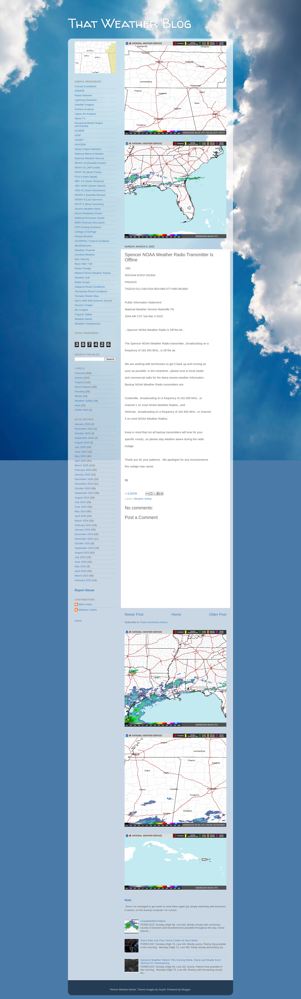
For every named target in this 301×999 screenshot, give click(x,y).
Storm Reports (83, 386)
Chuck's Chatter (84, 305)
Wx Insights (81, 309)
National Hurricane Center (90, 218)
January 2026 (82, 424)
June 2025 (81, 451)
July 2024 (80, 502)
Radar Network (83, 95)
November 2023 (84, 538)
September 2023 (84, 548)
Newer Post (134, 614)
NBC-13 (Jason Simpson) (89, 181)
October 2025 (82, 433)
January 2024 (82, 529)
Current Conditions (85, 86)
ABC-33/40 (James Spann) (90, 185)
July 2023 (80, 557)
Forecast (80, 373)
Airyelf (162, 989)
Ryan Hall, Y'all (83, 263)
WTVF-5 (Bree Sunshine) (89, 204)
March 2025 (81, 465)
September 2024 (84, 493)
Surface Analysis (84, 109)
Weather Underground (87, 323)
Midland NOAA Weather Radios (93, 273)
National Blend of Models (89, 153)
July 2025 (80, 447)
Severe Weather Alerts (88, 208)
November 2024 (84, 483)
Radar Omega (83, 268)
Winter (78, 396)
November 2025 (84, 428)
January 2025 (82, 474)
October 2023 (82, 543)
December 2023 (84, 534)
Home (176, 614)
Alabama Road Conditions (90, 286)
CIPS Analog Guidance (88, 227)
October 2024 (82, 488)
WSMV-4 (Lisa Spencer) (89, 199)
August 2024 (82, 497)
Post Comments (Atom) (154, 622)
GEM (78, 135)
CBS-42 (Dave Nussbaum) (90, 190)
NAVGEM (80, 144)
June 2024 (81, 506)
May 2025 (80, 456)
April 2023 (80, 571)
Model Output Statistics (88, 149)
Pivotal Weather (84, 236)
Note (128, 900)
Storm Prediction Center (88, 213)
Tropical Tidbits (83, 314)
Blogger (186, 989)
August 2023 (82, 552)
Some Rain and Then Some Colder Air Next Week (169, 940)
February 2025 (83, 470)
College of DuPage (85, 231)
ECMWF (79, 130)
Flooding (80, 391)
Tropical (79, 382)
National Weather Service (89, 158)
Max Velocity (82, 259)
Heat (77, 405)
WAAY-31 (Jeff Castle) (87, 167)
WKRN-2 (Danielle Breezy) (90, 195)
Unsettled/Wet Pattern (153, 921)
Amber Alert (81, 409)
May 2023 (80, 566)
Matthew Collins (88, 609)
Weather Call (82, 277)
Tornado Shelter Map (87, 296)
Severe (79, 377)
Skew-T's (80, 118)
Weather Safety (143, 498)
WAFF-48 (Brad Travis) (88, 172)
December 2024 (84, 479)
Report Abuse (84, 590)
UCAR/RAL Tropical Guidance (92, 241)
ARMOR (79, 90)
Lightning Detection (86, 100)
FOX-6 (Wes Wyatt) (86, 176)
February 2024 (83, 525)
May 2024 (80, 511)
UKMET (79, 139)
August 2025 (82, 442)
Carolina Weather (85, 254)
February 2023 (83, 580)
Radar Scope (82, 282)
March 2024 (81, 520)
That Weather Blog (129, 23)
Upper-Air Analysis (85, 113)
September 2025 (84, 437)
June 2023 (81, 561)
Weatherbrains (83, 245)
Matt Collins (85, 604)
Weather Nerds (83, 319)
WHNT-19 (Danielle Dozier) (90, 162)
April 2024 (80, 516)
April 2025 (80, 460)
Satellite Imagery (84, 104)
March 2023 (81, 575)
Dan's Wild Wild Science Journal (93, 300)
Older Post (217, 614)
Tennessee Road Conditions (91, 291)
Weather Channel (85, 250)
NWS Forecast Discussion (90, 222)
